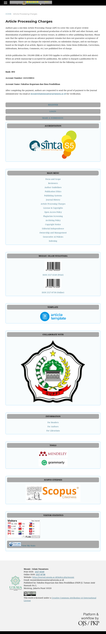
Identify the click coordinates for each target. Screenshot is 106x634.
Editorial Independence (53, 228)
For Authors (53, 426)
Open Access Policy (53, 212)
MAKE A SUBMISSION (53, 118)
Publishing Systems (53, 195)
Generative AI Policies (53, 236)
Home (8, 14)
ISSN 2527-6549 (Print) (53, 275)
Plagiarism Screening (53, 216)
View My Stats (28, 545)
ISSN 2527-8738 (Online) (53, 292)
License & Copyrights (53, 208)
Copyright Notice (53, 224)
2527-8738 (40, 574)
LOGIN (53, 111)
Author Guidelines (53, 187)
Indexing (53, 241)
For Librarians (53, 430)
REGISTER (53, 104)
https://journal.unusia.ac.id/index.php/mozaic (53, 577)
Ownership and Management (53, 232)
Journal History (53, 199)
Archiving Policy (53, 220)
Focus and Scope (53, 179)
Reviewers (53, 183)
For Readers (53, 422)
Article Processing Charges (53, 203)
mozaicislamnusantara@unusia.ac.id (48, 93)
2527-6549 (39, 571)
